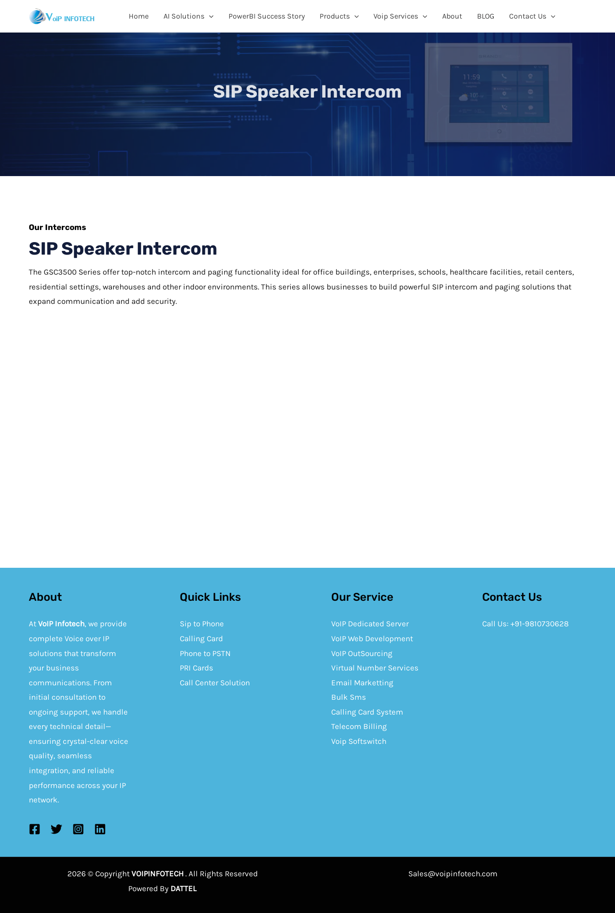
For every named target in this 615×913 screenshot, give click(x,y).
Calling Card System (367, 711)
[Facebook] (34, 829)
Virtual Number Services (375, 667)
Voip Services (400, 16)
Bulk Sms (348, 697)
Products (339, 16)
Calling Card (201, 638)
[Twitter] (56, 829)
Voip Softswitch (358, 741)
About (452, 16)
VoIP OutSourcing (362, 653)
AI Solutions (189, 16)
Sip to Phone (202, 623)
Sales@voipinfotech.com (452, 873)
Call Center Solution (215, 682)
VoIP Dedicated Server (370, 623)
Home (139, 16)
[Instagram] (78, 829)
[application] (209, 16)
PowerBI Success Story (267, 16)
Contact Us (532, 16)
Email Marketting (362, 682)
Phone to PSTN (205, 653)
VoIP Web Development (372, 638)
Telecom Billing (359, 726)
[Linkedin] (100, 829)
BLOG (485, 16)
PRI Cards (196, 667)
